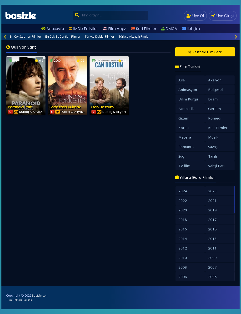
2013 (212, 238)
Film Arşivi (114, 28)
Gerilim (214, 108)
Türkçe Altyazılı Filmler (134, 36)
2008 (182, 267)
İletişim (191, 28)
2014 (182, 238)
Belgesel (215, 89)
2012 (182, 248)
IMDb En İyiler (83, 28)
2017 (212, 219)
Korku (183, 127)
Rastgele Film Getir (205, 52)
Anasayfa (52, 28)
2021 (212, 200)
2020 (182, 210)
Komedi (214, 118)
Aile (181, 80)
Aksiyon (214, 80)
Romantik (186, 146)
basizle (20, 16)
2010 (182, 257)
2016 (182, 229)
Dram (213, 99)
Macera (184, 137)
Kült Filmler (218, 127)
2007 (212, 267)
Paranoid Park (20, 107)
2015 (212, 229)
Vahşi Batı (216, 165)
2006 (182, 276)
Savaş (212, 146)
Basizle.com (40, 296)
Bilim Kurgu (188, 99)
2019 (212, 210)
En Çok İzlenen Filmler (25, 36)
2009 (212, 257)
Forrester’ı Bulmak (65, 107)
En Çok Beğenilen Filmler (62, 36)
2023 (212, 191)
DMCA (169, 28)
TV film (184, 165)
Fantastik (186, 108)
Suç (181, 156)
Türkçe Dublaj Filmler (99, 36)
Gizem (183, 118)
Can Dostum (102, 107)
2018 (182, 219)
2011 (212, 248)
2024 (182, 191)
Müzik (213, 137)
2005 (212, 276)
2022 (182, 200)
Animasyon (187, 89)
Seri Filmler (143, 28)
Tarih (212, 156)
